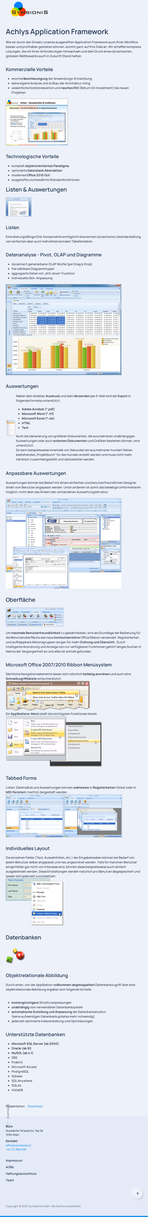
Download (35, 1106)
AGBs (10, 1167)
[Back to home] (28, 9)
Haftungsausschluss (21, 1173)
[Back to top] (137, 1193)
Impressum (14, 1160)
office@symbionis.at (18, 1145)
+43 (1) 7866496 (16, 1149)
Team (10, 1180)
